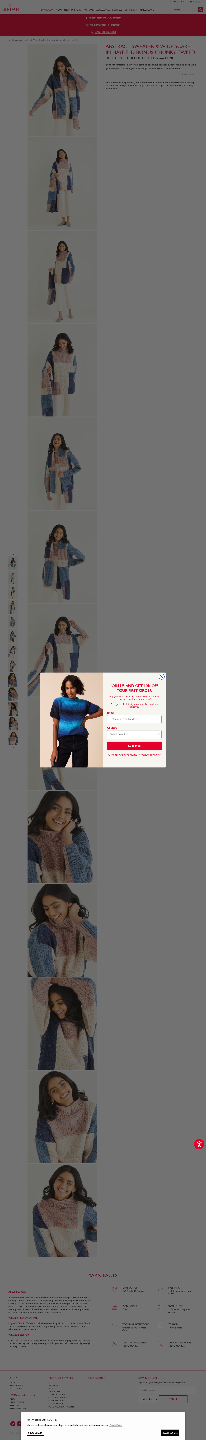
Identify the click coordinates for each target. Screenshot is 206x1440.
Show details (35, 1432)
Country (112, 727)
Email (110, 712)
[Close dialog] (161, 676)
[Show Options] (158, 734)
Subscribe (134, 745)
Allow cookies (170, 1432)
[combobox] (133, 734)
